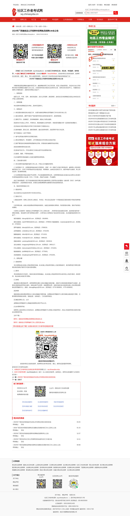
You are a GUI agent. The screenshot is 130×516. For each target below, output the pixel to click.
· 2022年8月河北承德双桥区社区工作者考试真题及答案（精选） (102, 119)
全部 (40, 26)
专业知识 (100, 19)
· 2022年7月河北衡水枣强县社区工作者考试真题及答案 (102, 122)
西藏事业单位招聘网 (18, 470)
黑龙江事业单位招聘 (46, 470)
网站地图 (107, 5)
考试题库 (55, 19)
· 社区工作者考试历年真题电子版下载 (99, 116)
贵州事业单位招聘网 (46, 467)
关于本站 (15, 478)
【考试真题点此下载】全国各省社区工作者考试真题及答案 (32, 326)
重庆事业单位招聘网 (18, 467)
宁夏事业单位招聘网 (87, 467)
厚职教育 (114, 5)
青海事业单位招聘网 (32, 470)
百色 (44, 26)
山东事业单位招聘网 (41, 465)
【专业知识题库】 (27, 402)
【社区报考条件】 (27, 410)
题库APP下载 (112, 19)
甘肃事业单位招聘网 (73, 467)
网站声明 (15, 482)
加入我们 (15, 489)
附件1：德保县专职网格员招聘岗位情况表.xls (28, 319)
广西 (35, 26)
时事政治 (81, 19)
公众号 (127, 248)
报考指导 (44, 19)
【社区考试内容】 (42, 406)
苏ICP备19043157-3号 (78, 497)
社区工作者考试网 (26, 71)
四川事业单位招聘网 (106, 465)
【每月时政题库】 (58, 402)
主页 (24, 26)
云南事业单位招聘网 (32, 467)
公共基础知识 (68, 19)
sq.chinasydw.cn (38, 71)
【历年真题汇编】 (27, 406)
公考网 (127, 270)
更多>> (113, 105)
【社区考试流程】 (58, 406)
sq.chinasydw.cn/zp (54, 369)
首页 (14, 19)
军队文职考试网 (94, 465)
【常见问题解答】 (42, 410)
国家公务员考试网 (28, 465)
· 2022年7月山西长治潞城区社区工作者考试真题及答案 (102, 130)
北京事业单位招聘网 (69, 465)
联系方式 (72, 495)
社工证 (33, 19)
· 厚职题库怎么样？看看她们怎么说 (98, 113)
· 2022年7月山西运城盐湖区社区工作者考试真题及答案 (102, 127)
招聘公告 (23, 19)
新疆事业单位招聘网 (101, 467)
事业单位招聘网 (17, 465)
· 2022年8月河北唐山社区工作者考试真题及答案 (102, 125)
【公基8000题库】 (43, 402)
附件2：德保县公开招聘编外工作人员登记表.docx (29, 322)
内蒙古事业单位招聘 (59, 470)
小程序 (127, 262)
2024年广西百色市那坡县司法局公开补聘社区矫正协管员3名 (37, 377)
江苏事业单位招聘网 (55, 465)
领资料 (127, 255)
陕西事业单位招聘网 (59, 467)
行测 (90, 19)
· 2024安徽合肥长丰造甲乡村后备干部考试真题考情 (101, 110)
